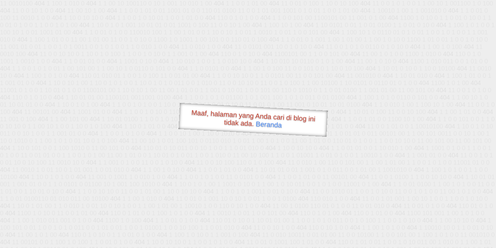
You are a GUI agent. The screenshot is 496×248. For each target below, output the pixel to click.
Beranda (269, 124)
